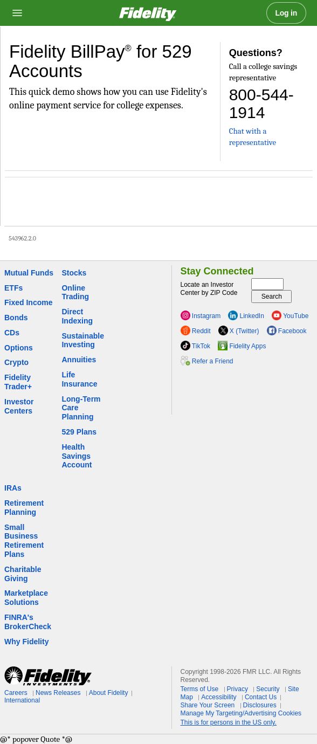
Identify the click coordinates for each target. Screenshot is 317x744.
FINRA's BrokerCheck (27, 622)
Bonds (16, 317)
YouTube (295, 316)
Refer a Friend (212, 361)
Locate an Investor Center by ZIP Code (209, 289)
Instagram (206, 316)
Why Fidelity (26, 641)
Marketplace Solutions (26, 598)
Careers (15, 693)
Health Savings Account (76, 456)
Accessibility (218, 697)
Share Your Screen (208, 705)
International (22, 700)
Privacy (237, 689)
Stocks (73, 272)
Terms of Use (200, 689)
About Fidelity (108, 693)
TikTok (201, 346)
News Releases (58, 693)
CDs (11, 332)
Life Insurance (79, 379)
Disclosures (260, 705)
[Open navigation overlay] (17, 13)
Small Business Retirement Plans (24, 541)
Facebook (292, 331)
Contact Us (261, 697)
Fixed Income (28, 302)
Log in (286, 13)
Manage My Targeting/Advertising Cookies (241, 713)
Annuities (78, 359)
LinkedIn (252, 316)
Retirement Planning (24, 507)
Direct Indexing (77, 316)
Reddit (201, 331)
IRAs (13, 488)
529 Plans (79, 432)
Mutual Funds (28, 272)
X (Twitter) (244, 331)
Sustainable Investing (82, 340)
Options (18, 347)
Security (267, 689)
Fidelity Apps (247, 346)
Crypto (16, 362)
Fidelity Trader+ (18, 382)
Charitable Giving (22, 574)
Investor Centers (18, 406)
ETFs (13, 288)
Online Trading (75, 292)
